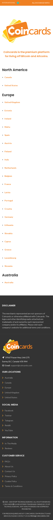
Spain (7, 135)
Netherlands (10, 168)
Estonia (8, 110)
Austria (8, 143)
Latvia (7, 192)
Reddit (8, 425)
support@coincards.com (21, 365)
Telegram (9, 420)
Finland (8, 151)
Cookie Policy (11, 481)
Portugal (9, 200)
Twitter (8, 415)
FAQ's (7, 461)
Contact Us (10, 471)
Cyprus (8, 241)
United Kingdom (12, 102)
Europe (8, 387)
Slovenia (8, 266)
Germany (9, 217)
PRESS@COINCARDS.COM (39, 516)
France (8, 184)
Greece (8, 249)
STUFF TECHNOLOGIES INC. (23, 502)
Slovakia (8, 233)
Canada (8, 77)
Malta (7, 127)
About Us (9, 466)
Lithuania (9, 225)
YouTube (9, 430)
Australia (9, 282)
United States (11, 85)
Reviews (8, 448)
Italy (7, 159)
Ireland (8, 118)
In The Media (11, 443)
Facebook (9, 410)
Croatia (8, 209)
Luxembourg (10, 258)
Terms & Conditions (13, 486)
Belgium (8, 176)
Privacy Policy (11, 476)
